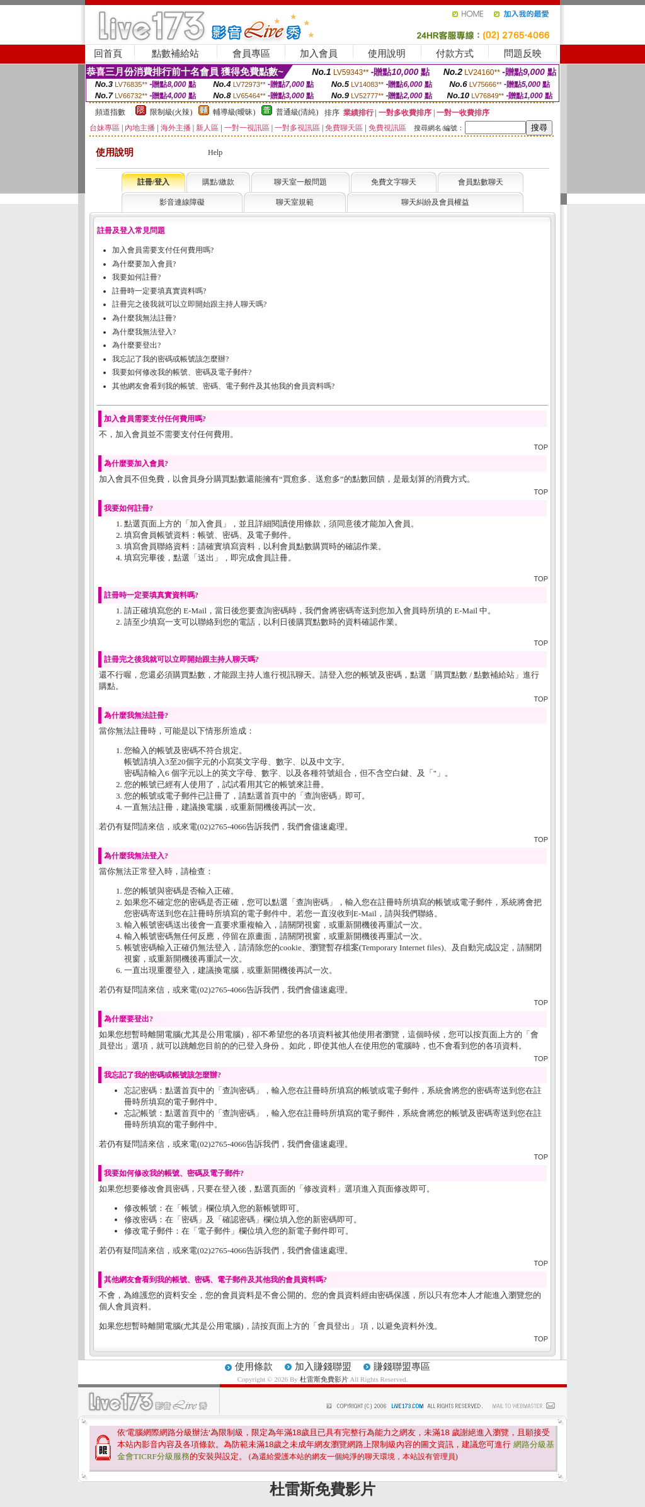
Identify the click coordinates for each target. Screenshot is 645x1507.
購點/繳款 (218, 182)
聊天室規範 (295, 202)
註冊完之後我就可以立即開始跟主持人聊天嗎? (189, 304)
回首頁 (108, 53)
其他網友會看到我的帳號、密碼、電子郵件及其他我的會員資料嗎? (223, 386)
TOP (541, 447)
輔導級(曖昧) (234, 112)
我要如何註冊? (136, 277)
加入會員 (319, 53)
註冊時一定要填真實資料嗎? (159, 291)
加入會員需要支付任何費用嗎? (163, 250)
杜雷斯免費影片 (324, 1379)
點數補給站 (175, 53)
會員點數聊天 (480, 182)
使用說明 (387, 53)
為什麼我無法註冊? (144, 318)
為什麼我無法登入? (144, 331)
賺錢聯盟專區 (402, 1367)
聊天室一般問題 (300, 182)
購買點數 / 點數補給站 (475, 675)
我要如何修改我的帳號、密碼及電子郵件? (181, 372)
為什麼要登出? (136, 345)
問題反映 (523, 53)
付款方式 (455, 53)
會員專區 (251, 53)
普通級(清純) (297, 112)
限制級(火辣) (171, 112)
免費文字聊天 (393, 182)
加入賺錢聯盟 (323, 1367)
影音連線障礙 (182, 202)
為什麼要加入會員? (144, 263)
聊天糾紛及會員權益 (435, 202)
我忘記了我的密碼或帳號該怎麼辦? (170, 359)
